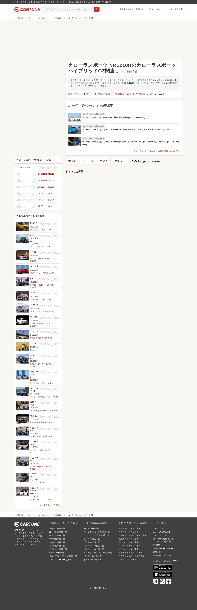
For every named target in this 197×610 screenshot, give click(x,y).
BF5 (43, 499)
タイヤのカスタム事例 (128, 532)
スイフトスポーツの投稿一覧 (97, 532)
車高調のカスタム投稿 (128, 539)
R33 (38, 383)
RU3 (51, 422)
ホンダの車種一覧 (57, 535)
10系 (32, 311)
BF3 (32, 499)
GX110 (33, 326)
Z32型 (32, 397)
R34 (43, 383)
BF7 (49, 499)
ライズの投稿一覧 (92, 539)
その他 (145, 161)
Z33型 (40, 397)
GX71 (32, 324)
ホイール (88, 161)
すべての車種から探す (50, 505)
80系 (38, 273)
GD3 (44, 299)
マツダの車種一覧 (57, 539)
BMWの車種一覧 (56, 553)
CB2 (38, 338)
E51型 (40, 450)
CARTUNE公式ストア (163, 535)
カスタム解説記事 (174, 9)
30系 (45, 311)
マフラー (119, 161)
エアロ (104, 161)
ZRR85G (44, 411)
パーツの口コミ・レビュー (153, 9)
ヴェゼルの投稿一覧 (93, 556)
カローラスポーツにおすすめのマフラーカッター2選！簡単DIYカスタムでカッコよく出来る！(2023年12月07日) (130, 143)
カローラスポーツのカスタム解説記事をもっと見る (157, 151)
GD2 (38, 299)
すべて (160, 94)
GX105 (49, 324)
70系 (32, 273)
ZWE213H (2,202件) (135, 94)
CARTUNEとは (160, 528)
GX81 (32, 469)
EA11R (33, 483)
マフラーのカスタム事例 (129, 546)
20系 (38, 311)
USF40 (50, 285)
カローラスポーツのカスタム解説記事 (90, 105)
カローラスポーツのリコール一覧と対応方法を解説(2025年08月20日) (113, 117)
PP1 (32, 350)
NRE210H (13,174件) (93, 94)
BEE (44, 436)
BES (50, 436)
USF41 (33, 287)
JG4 (49, 230)
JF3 (43, 247)
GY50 (47, 259)
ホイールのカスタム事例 (129, 528)
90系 (45, 273)
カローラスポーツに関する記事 (93, 114)
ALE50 (33, 453)
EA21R (42, 483)
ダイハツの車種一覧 (58, 549)
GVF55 (42, 285)
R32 (32, 383)
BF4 (38, 499)
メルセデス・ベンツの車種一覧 (63, 556)
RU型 (32, 422)
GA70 (51, 273)
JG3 (43, 230)
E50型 (33, 450)
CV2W (40, 364)
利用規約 (157, 545)
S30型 (55, 397)
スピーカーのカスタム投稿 (130, 553)
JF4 (48, 247)
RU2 (45, 422)
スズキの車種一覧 (57, 546)
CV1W (33, 364)
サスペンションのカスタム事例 (132, 535)
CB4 (50, 338)
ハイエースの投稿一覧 (94, 546)
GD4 (51, 299)
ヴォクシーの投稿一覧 (94, 549)
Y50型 (33, 259)
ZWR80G (54, 411)
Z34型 (47, 397)
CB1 (32, 338)
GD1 (32, 299)
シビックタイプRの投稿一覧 (96, 535)
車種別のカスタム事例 (130, 9)
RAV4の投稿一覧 (91, 528)
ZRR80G (34, 411)
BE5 (32, 436)
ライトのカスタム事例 (128, 542)
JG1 (32, 230)
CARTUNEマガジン (162, 532)
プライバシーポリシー (163, 548)
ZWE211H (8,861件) (114, 94)
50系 (51, 311)
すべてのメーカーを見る (60, 559)
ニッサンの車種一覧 (58, 532)
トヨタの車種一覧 (57, 528)
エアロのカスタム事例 (128, 549)
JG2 (38, 230)
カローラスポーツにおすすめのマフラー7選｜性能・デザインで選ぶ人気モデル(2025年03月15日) (126, 130)
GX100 (40, 324)
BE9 (38, 436)
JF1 (32, 247)
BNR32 (51, 383)
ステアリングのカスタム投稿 (131, 556)
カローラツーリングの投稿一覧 (98, 553)
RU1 (39, 422)
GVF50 (33, 285)
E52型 (48, 450)
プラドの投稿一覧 (92, 542)
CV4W (48, 364)
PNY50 (33, 261)
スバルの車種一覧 (57, 542)
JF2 (37, 247)
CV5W (33, 366)
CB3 (44, 338)
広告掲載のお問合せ (162, 555)
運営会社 (157, 552)
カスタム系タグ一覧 (127, 559)
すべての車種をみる (93, 559)
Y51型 (40, 259)
